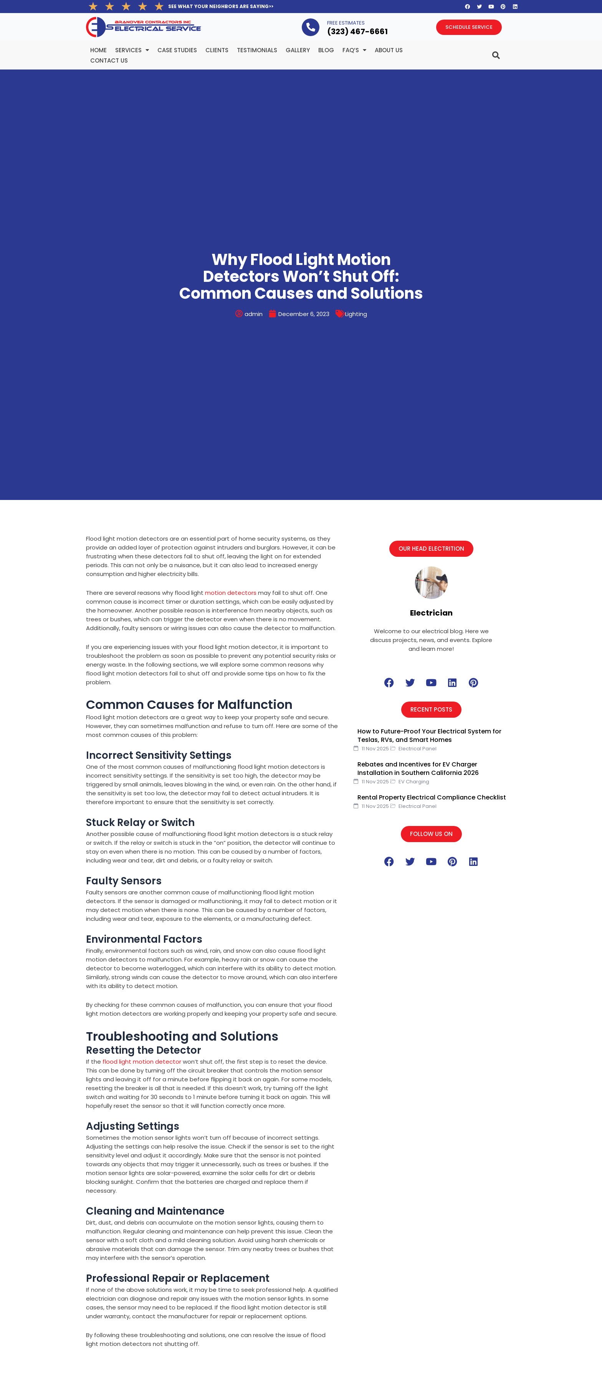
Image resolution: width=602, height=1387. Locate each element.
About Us (389, 50)
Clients (216, 50)
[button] (431, 549)
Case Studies (177, 50)
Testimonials (257, 50)
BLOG (326, 50)
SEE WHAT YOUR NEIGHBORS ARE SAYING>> (220, 6)
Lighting (356, 314)
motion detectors (230, 593)
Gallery (298, 50)
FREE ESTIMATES (346, 22)
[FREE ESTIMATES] (310, 27)
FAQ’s (354, 50)
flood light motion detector (142, 1062)
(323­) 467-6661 (357, 31)
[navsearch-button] (480, 52)
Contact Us (109, 60)
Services (132, 50)
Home (98, 50)
